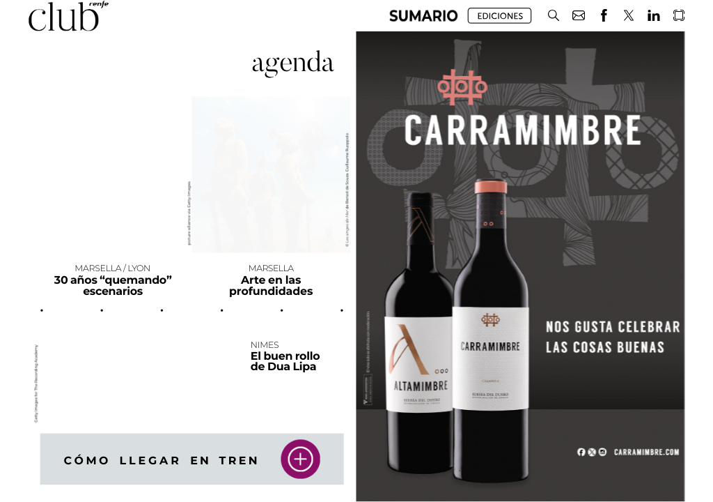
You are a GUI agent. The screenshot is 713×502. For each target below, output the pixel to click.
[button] (424, 15)
